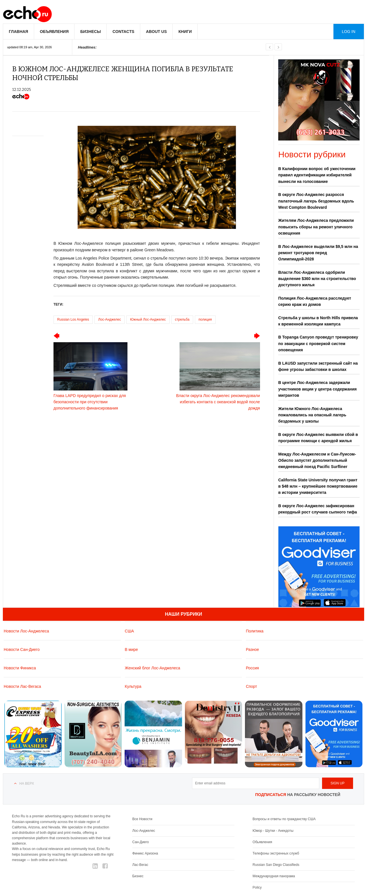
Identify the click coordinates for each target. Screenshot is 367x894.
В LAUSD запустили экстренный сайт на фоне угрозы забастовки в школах (318, 366)
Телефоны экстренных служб (276, 853)
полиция (205, 319)
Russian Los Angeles (73, 319)
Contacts (123, 31)
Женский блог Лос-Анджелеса (152, 668)
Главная (18, 31)
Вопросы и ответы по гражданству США (284, 819)
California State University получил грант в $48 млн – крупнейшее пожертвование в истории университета (317, 486)
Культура (133, 686)
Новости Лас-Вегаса (22, 686)
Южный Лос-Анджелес (148, 319)
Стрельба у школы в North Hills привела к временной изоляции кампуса (318, 321)
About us (156, 31)
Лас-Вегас (140, 865)
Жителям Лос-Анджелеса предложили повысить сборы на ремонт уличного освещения (316, 226)
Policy (257, 887)
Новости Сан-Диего (22, 649)
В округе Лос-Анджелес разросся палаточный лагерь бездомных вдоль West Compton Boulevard (316, 201)
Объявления (54, 31)
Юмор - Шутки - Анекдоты (273, 831)
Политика (254, 631)
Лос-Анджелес (109, 319)
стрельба (182, 319)
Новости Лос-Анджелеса (26, 631)
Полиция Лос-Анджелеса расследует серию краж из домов (314, 301)
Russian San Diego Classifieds (276, 865)
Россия (252, 668)
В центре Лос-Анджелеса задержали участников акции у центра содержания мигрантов (317, 389)
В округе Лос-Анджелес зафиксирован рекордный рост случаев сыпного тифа (317, 509)
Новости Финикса (20, 668)
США (129, 631)
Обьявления (262, 842)
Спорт (251, 686)
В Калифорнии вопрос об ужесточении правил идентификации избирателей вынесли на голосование (316, 175)
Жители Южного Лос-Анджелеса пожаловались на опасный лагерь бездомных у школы (312, 415)
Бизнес (137, 876)
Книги (185, 31)
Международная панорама (274, 876)
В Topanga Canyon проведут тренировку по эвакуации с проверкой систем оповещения (318, 343)
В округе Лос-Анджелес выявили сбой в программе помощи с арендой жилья (318, 437)
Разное (252, 649)
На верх (26, 784)
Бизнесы (90, 31)
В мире (131, 649)
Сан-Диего (140, 842)
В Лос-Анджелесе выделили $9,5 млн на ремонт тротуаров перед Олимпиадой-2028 (318, 253)
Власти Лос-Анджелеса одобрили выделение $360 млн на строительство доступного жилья (317, 278)
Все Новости (142, 819)
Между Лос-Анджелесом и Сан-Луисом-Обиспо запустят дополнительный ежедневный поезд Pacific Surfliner (317, 460)
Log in (348, 31)
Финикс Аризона (145, 853)
